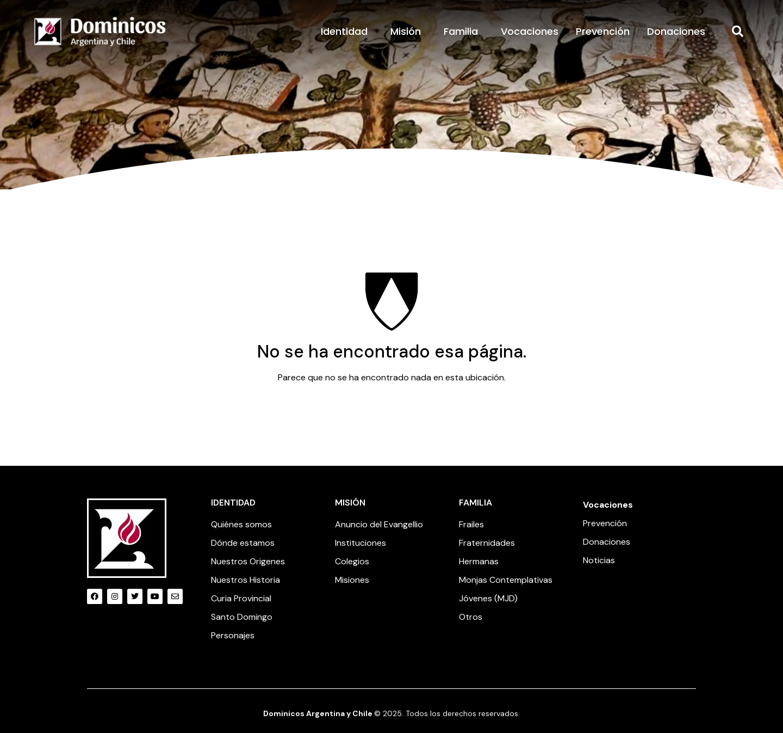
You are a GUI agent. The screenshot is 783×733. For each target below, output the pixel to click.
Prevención (603, 31)
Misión (408, 31)
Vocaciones (529, 31)
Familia (463, 31)
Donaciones (676, 31)
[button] (738, 31)
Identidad (347, 31)
